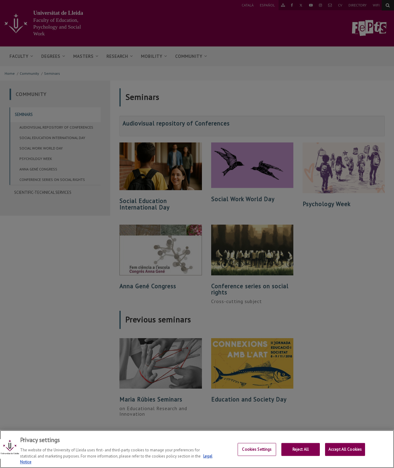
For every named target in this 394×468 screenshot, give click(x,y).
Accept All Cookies (345, 454)
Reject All (300, 454)
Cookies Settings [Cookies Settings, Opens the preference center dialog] (256, 454)
